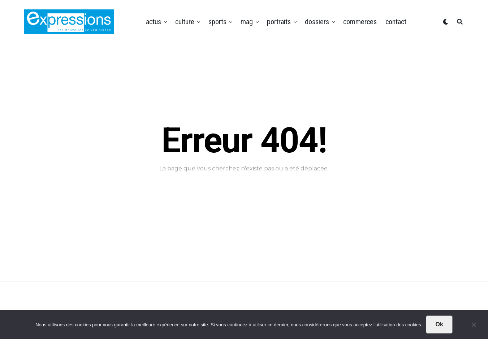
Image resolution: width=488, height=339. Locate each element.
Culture (184, 21)
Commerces (360, 21)
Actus (153, 21)
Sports (217, 21)
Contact (395, 21)
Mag (247, 21)
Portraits (279, 21)
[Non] (474, 326)
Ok (439, 324)
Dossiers (317, 21)
